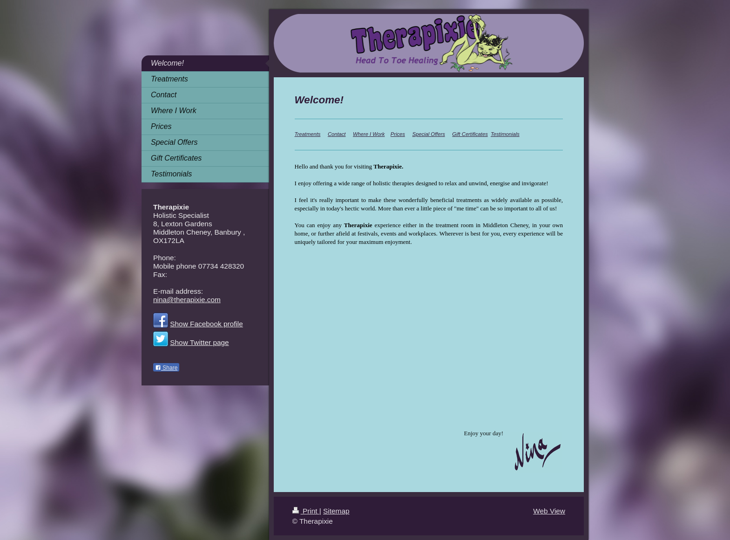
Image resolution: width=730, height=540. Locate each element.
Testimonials (505, 134)
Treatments (308, 134)
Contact (337, 134)
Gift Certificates (469, 134)
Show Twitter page (199, 342)
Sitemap (336, 511)
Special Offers (428, 134)
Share (166, 367)
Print (305, 511)
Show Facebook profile (206, 324)
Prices (398, 134)
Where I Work (369, 134)
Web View (549, 511)
